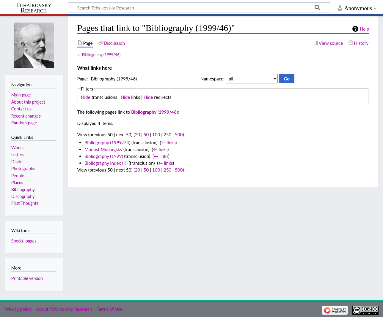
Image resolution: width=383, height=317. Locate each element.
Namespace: (212, 78)
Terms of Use (109, 309)
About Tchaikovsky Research (64, 309)
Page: (82, 78)
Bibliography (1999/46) (101, 54)
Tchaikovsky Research (33, 7)
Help (364, 28)
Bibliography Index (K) (106, 163)
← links (168, 142)
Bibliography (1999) (103, 156)
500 (179, 134)
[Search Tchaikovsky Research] (199, 7)
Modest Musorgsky (103, 149)
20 (137, 134)
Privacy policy (18, 309)
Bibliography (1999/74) (107, 142)
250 (167, 134)
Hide (85, 97)
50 (146, 134)
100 (156, 134)
